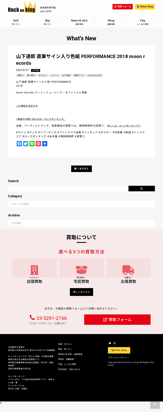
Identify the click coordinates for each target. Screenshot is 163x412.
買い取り (31, 75)
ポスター (43, 75)
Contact (69, 376)
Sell (16, 22)
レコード (55, 75)
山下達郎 (36, 70)
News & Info (79, 22)
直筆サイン (79, 75)
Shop (111, 22)
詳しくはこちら (81, 299)
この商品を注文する (28, 105)
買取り (20, 75)
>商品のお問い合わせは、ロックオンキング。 (44, 119)
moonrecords (95, 75)
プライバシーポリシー (118, 365)
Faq (143, 22)
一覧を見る (81, 169)
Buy (47, 22)
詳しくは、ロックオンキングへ (126, 125)
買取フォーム (117, 327)
